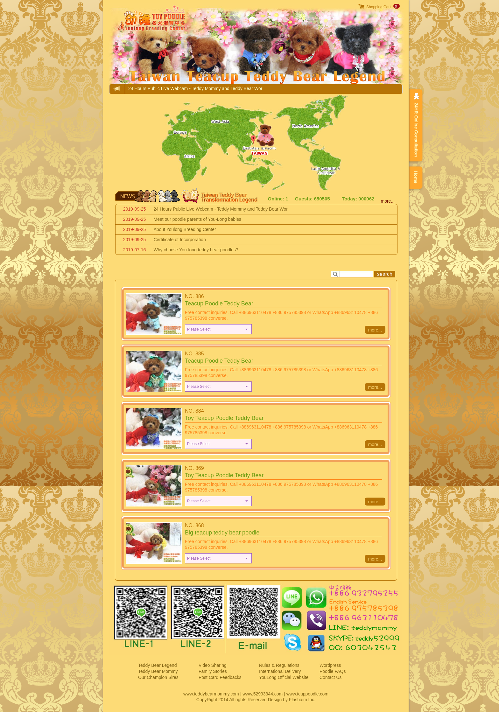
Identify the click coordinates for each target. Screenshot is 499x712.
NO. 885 (194, 353)
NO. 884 (194, 411)
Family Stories (213, 671)
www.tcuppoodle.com (307, 693)
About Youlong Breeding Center (185, 229)
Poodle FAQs (333, 671)
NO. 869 (194, 468)
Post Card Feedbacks (220, 677)
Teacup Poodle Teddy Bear (219, 303)
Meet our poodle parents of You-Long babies (198, 219)
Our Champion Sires (158, 677)
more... (388, 201)
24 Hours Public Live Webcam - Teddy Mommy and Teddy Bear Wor (195, 88)
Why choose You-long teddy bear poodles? (196, 249)
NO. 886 (194, 296)
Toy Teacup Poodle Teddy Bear (224, 418)
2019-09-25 (134, 209)
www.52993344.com (262, 693)
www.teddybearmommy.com (211, 693)
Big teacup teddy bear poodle (222, 532)
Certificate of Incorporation (180, 239)
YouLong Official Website (283, 677)
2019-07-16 (134, 249)
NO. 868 (194, 525)
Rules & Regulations (279, 665)
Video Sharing (213, 665)
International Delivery (280, 671)
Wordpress (330, 665)
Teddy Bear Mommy (158, 671)
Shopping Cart (378, 7)
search (384, 274)
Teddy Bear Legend (157, 665)
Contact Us (330, 677)
